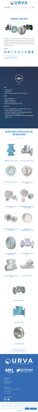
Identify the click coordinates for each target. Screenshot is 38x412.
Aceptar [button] (27, 408)
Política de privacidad (7, 381)
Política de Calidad (7, 383)
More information (10, 57)
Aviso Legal (6, 379)
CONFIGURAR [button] (33, 408)
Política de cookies (7, 382)
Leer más (19, 410)
